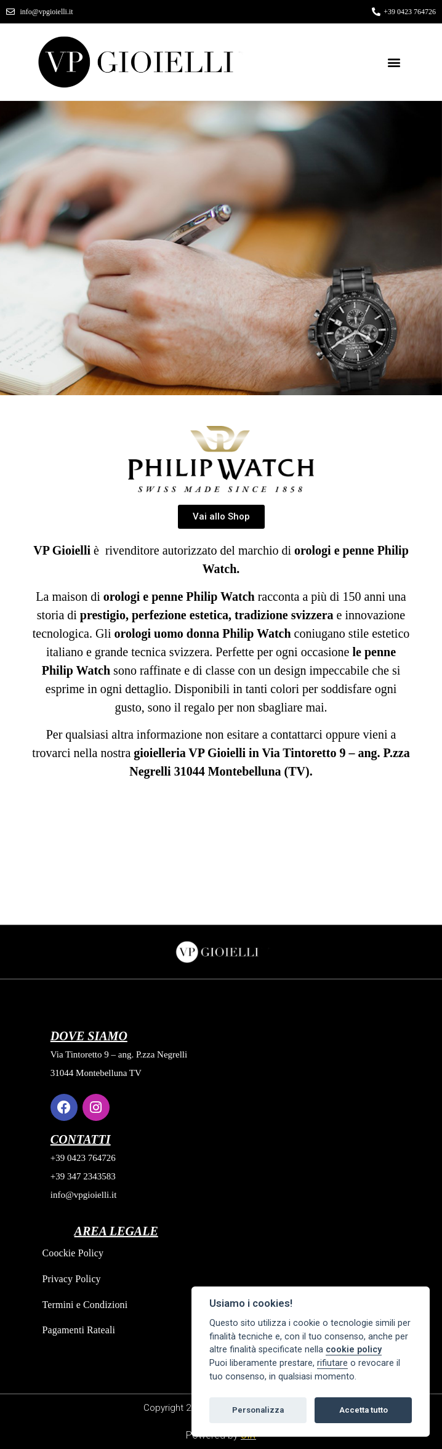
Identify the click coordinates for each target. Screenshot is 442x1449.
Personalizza (258, 1410)
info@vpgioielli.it (83, 1195)
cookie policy (354, 1349)
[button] (394, 62)
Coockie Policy (73, 1253)
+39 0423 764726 (83, 1158)
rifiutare (332, 1363)
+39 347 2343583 (83, 1176)
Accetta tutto (363, 1410)
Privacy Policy (71, 1279)
